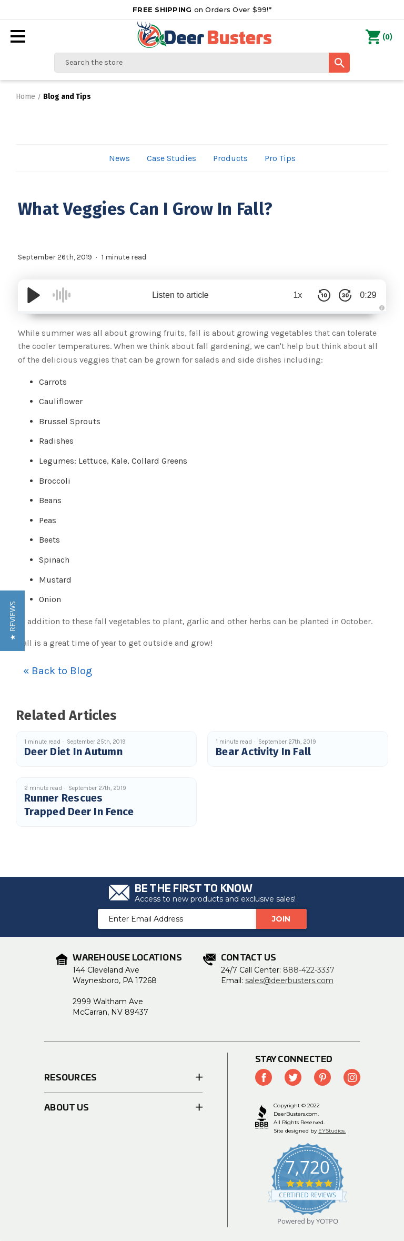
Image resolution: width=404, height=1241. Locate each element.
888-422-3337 (309, 970)
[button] (12, 621)
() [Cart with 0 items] (379, 37)
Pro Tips (280, 158)
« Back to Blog (57, 671)
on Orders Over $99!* (202, 9)
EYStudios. (332, 1130)
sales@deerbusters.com (289, 980)
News (119, 158)
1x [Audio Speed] (291, 295)
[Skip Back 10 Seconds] (317, 295)
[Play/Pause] (33, 295)
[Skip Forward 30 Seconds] (338, 295)
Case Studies (171, 158)
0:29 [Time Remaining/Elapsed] (365, 295)
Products (230, 158)
